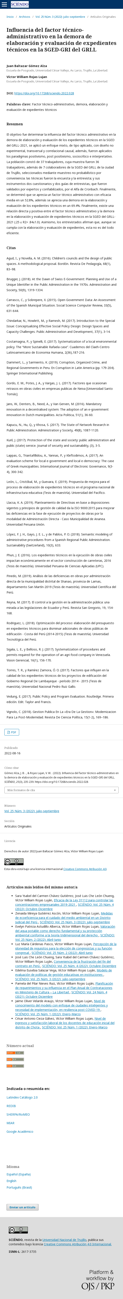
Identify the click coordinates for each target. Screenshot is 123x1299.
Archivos (24, 17)
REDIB (11, 1106)
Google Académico (20, 1131)
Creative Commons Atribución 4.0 (84, 869)
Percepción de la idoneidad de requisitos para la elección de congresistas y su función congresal (65, 948)
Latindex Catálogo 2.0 (22, 1097)
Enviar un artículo (22, 1207)
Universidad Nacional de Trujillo (64, 1240)
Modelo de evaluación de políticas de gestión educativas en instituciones (63, 972)
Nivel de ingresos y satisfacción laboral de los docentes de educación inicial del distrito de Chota (65, 1022)
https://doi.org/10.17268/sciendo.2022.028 (44, 93)
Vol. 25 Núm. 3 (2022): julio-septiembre (60, 17)
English (11, 1181)
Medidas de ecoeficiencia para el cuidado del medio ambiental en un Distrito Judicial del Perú (64, 917)
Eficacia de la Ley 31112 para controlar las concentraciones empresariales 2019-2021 (64, 902)
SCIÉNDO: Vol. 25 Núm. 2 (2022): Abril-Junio (62, 953)
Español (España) (19, 1174)
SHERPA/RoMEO (18, 1114)
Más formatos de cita (21, 790)
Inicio (10, 17)
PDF (13, 732)
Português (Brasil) (19, 1187)
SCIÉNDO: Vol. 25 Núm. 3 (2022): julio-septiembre (75, 922)
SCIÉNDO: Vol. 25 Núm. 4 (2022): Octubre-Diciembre (79, 966)
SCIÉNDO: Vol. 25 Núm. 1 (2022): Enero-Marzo (48, 1014)
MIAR (10, 1123)
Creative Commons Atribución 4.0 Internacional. (78, 1244)
